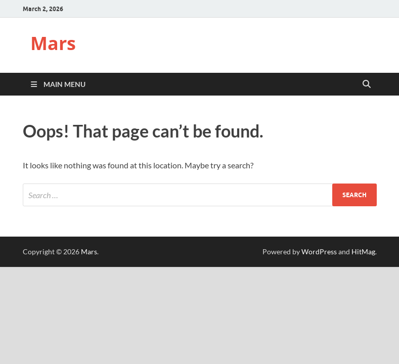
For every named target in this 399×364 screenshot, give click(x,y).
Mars (53, 43)
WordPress (319, 251)
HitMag (363, 251)
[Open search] (366, 84)
